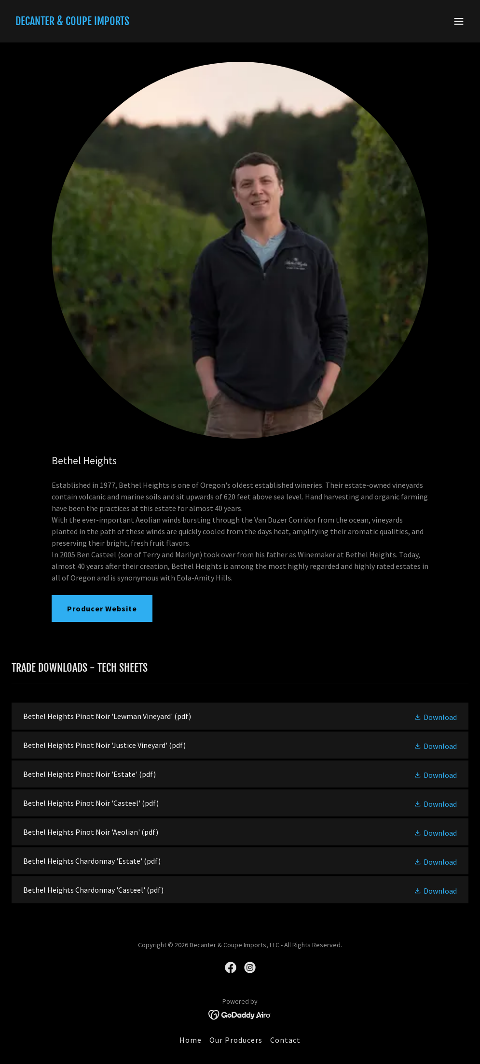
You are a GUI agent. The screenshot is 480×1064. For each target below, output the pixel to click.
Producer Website (102, 608)
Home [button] (190, 1040)
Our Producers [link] (235, 1040)
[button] (458, 21)
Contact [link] (285, 1040)
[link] (72, 22)
